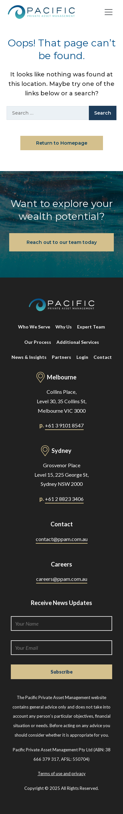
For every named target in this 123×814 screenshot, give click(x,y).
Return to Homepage (61, 143)
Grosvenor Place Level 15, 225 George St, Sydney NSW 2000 (61, 474)
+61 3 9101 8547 (64, 425)
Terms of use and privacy (62, 773)
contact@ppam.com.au (62, 539)
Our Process (37, 342)
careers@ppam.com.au (61, 579)
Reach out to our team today (62, 242)
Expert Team (91, 326)
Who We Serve (34, 326)
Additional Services (77, 342)
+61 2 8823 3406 (64, 499)
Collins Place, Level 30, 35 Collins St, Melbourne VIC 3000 (61, 401)
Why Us (63, 326)
